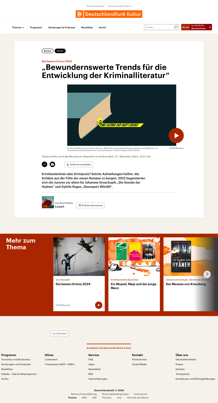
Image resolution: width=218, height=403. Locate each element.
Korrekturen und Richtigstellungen (195, 378)
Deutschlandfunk (95, 6)
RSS (90, 373)
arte (119, 397)
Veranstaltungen (97, 378)
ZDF (94, 397)
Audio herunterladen (80, 164)
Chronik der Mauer (138, 397)
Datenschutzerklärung (84, 393)
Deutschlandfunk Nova (119, 6)
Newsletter (94, 369)
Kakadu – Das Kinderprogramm (19, 373)
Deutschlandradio (186, 359)
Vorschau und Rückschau (15, 359)
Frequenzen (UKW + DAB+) (60, 364)
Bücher (47, 51)
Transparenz (183, 373)
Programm (36, 27)
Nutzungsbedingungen (115, 393)
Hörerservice (139, 359)
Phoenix (107, 397)
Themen (16, 27)
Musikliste (87, 27)
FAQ (90, 359)
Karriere (180, 369)
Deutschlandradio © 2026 (109, 390)
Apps (91, 364)
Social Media (139, 364)
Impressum (140, 393)
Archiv (102, 27)
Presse (179, 364)
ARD (84, 397)
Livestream (51, 359)
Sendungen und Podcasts (16, 364)
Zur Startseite (59, 333)
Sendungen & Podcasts (61, 27)
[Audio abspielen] (176, 135)
